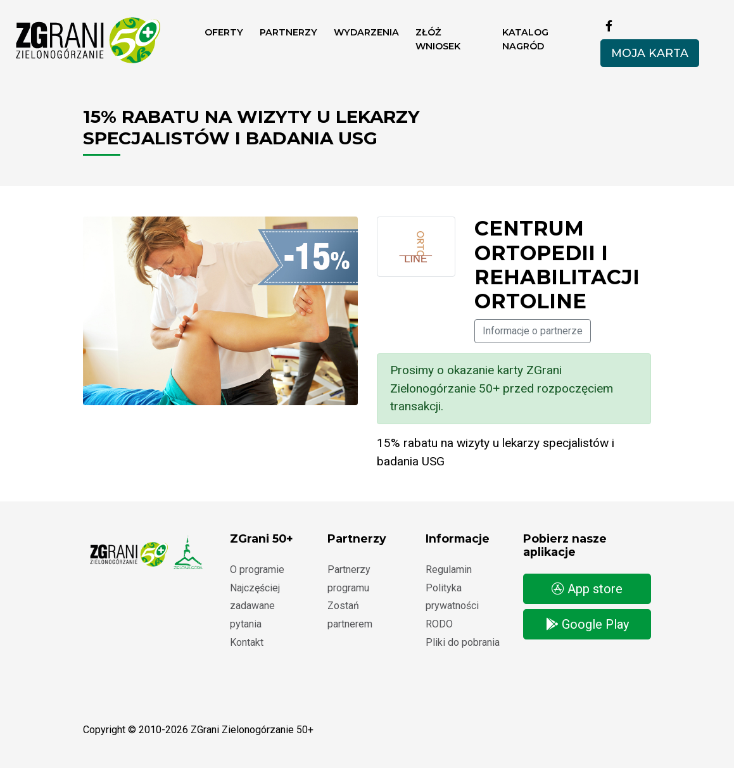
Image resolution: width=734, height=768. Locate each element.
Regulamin (449, 569)
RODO (439, 624)
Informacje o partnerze (533, 331)
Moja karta (649, 53)
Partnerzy (288, 32)
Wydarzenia (366, 32)
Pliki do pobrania (463, 642)
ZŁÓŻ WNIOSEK (437, 39)
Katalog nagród (525, 39)
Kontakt (246, 642)
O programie (257, 569)
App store (587, 588)
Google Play (587, 624)
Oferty (224, 32)
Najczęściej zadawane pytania (255, 606)
